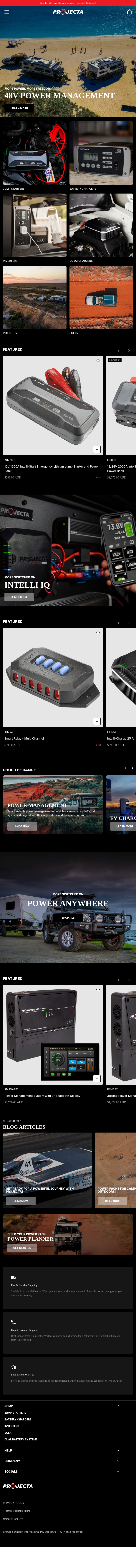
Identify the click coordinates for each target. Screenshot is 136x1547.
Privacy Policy (13, 1502)
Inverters (11, 1426)
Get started (22, 1247)
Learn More (19, 108)
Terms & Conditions (17, 1511)
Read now (21, 1200)
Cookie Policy (13, 1519)
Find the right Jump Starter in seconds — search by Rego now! (68, 3)
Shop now (22, 826)
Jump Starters (15, 1412)
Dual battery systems (20, 1439)
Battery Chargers (17, 1419)
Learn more (19, 597)
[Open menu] (6, 12)
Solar (8, 1432)
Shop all (68, 917)
